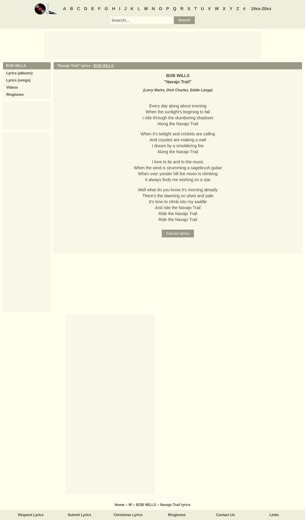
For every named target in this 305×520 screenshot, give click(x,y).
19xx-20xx (261, 8)
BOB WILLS (103, 66)
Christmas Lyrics (128, 515)
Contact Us (225, 515)
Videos (12, 87)
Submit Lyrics (79, 515)
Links (274, 515)
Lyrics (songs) (18, 80)
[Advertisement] (152, 45)
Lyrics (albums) (19, 73)
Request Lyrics (31, 515)
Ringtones (15, 95)
